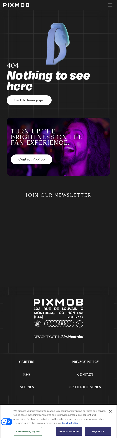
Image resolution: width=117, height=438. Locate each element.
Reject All (98, 432)
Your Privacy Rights (28, 432)
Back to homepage (29, 100)
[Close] (110, 412)
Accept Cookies (69, 432)
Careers (26, 362)
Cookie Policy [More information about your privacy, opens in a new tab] (70, 424)
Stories (27, 387)
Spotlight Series (85, 387)
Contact (85, 375)
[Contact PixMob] (31, 159)
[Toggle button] (110, 5)
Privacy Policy (85, 362)
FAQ (26, 375)
